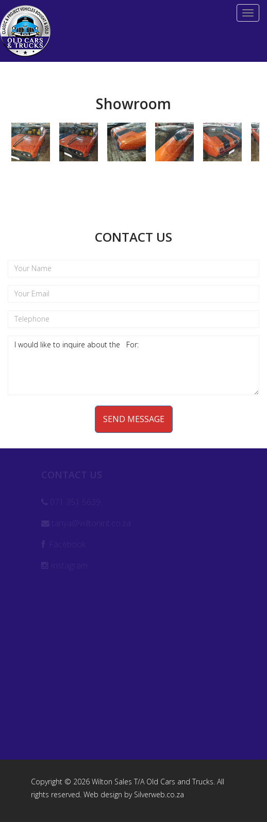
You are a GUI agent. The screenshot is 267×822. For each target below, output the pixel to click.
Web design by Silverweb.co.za (134, 794)
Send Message (133, 419)
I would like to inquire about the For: (133, 365)
